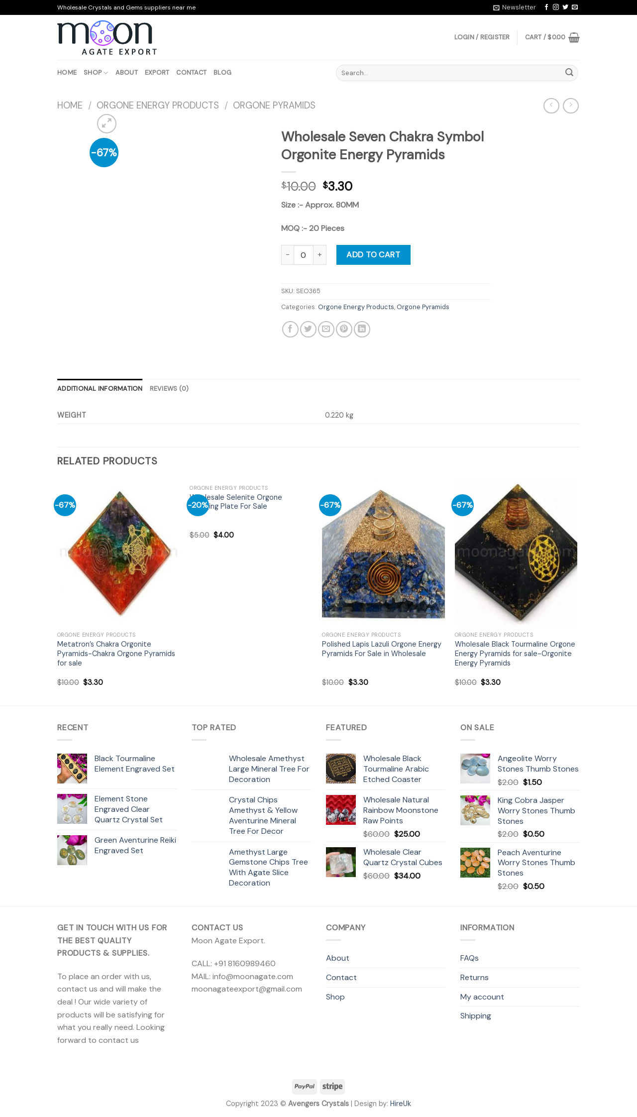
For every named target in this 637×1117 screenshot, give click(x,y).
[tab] (100, 389)
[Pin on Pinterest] (344, 329)
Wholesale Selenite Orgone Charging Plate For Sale (236, 502)
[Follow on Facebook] (546, 7)
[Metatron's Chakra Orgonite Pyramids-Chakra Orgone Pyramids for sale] (118, 553)
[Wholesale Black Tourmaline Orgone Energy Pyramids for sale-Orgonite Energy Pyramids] (516, 553)
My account (482, 997)
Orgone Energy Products (158, 106)
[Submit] (569, 73)
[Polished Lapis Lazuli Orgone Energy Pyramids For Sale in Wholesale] (383, 553)
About (126, 72)
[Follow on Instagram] (556, 7)
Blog (222, 72)
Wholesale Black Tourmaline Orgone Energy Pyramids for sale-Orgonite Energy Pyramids (515, 653)
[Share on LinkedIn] (362, 329)
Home (67, 72)
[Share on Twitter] (308, 329)
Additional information (100, 388)
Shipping (475, 1015)
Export (157, 72)
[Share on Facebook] (290, 329)
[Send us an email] (575, 7)
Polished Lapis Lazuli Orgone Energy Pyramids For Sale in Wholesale (381, 649)
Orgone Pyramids (274, 106)
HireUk (400, 1103)
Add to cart (373, 254)
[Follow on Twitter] (565, 7)
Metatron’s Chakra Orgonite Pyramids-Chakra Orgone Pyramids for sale (116, 653)
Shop (96, 73)
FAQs (469, 958)
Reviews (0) (169, 388)
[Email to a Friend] (326, 329)
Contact (191, 72)
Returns (474, 977)
